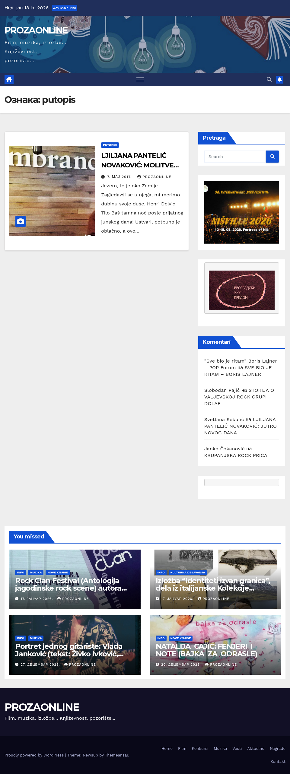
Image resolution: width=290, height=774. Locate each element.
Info (20, 572)
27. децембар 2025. (41, 665)
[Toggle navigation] (140, 79)
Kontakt (278, 761)
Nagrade (277, 748)
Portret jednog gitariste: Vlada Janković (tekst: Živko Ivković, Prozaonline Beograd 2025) (69, 654)
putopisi (110, 145)
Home (167, 748)
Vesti (237, 748)
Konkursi (200, 748)
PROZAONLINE (36, 30)
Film (182, 748)
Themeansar (116, 755)
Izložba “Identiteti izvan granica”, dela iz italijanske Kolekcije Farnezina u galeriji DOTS (213, 588)
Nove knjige (57, 572)
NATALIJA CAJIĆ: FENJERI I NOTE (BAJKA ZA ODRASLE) (206, 650)
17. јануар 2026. (38, 599)
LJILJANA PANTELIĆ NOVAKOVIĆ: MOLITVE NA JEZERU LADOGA (137, 165)
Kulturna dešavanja (187, 572)
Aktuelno (255, 748)
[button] (269, 79)
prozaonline (154, 177)
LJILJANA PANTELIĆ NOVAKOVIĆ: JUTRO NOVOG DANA (240, 426)
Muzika (36, 572)
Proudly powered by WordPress (35, 755)
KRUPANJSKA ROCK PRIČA (235, 455)
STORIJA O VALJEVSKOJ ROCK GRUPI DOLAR (239, 396)
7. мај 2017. (120, 177)
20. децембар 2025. (181, 665)
